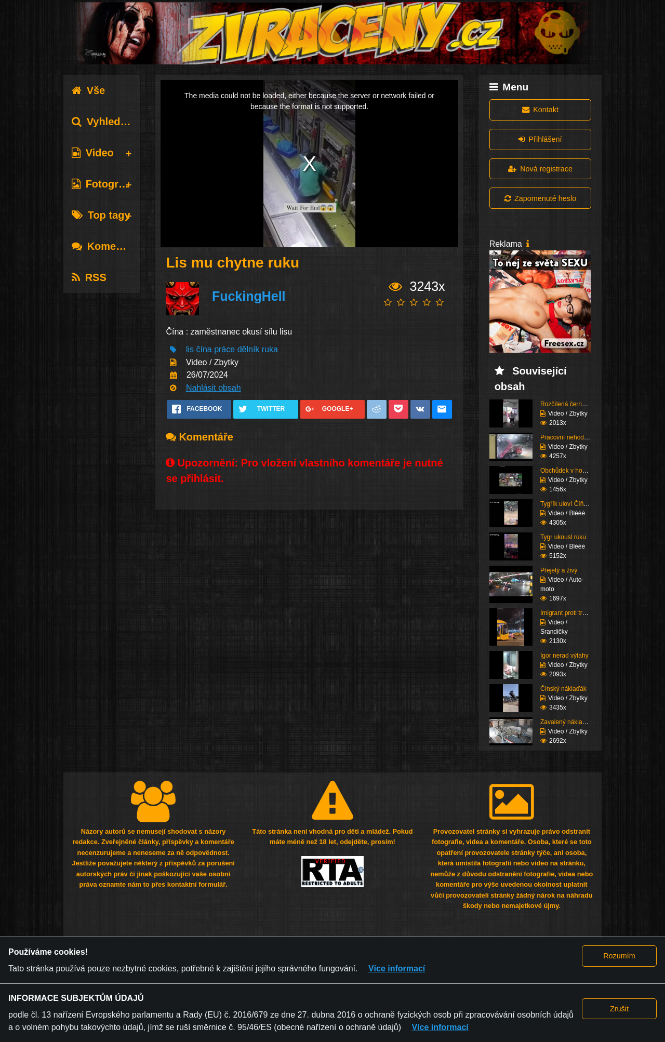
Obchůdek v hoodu (566, 470)
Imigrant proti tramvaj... (572, 613)
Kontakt (540, 109)
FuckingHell (249, 296)
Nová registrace (540, 169)
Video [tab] (93, 152)
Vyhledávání (109, 121)
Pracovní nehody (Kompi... (577, 437)
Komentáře (106, 246)
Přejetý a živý (558, 570)
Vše (88, 90)
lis (190, 349)
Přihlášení (540, 139)
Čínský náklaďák (563, 688)
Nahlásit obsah (213, 387)
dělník (248, 349)
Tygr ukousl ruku (563, 537)
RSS (89, 277)
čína (203, 349)
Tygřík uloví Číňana (567, 503)
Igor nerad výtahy (564, 655)
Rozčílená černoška (567, 404)
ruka (270, 349)
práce (224, 349)
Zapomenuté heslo (540, 198)
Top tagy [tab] (101, 215)
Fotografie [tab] (104, 184)
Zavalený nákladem (567, 722)
